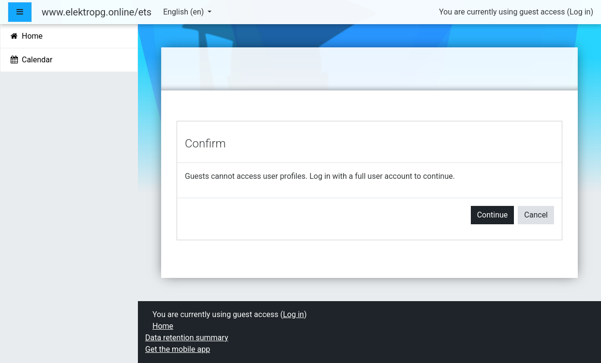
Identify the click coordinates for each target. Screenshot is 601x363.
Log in (580, 11)
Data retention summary (186, 337)
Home (162, 326)
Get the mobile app (177, 349)
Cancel (536, 214)
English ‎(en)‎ (184, 11)
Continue (492, 214)
